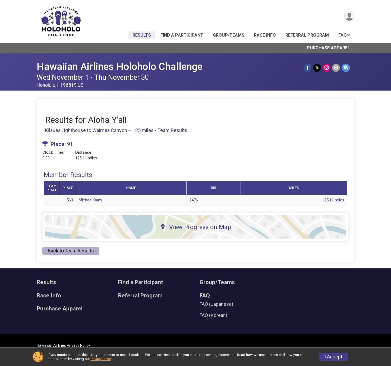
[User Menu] (349, 16)
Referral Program (307, 35)
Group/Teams (228, 35)
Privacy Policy (101, 359)
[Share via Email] (336, 68)
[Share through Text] (346, 68)
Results (142, 35)
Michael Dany (90, 200)
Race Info (265, 35)
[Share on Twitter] (317, 68)
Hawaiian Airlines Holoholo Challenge (120, 66)
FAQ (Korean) (213, 315)
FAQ (342, 35)
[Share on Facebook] (307, 68)
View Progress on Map (195, 226)
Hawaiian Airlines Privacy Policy (63, 345)
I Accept (333, 356)
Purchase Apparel (328, 47)
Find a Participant (181, 35)
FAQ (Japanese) (216, 304)
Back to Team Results (71, 250)
